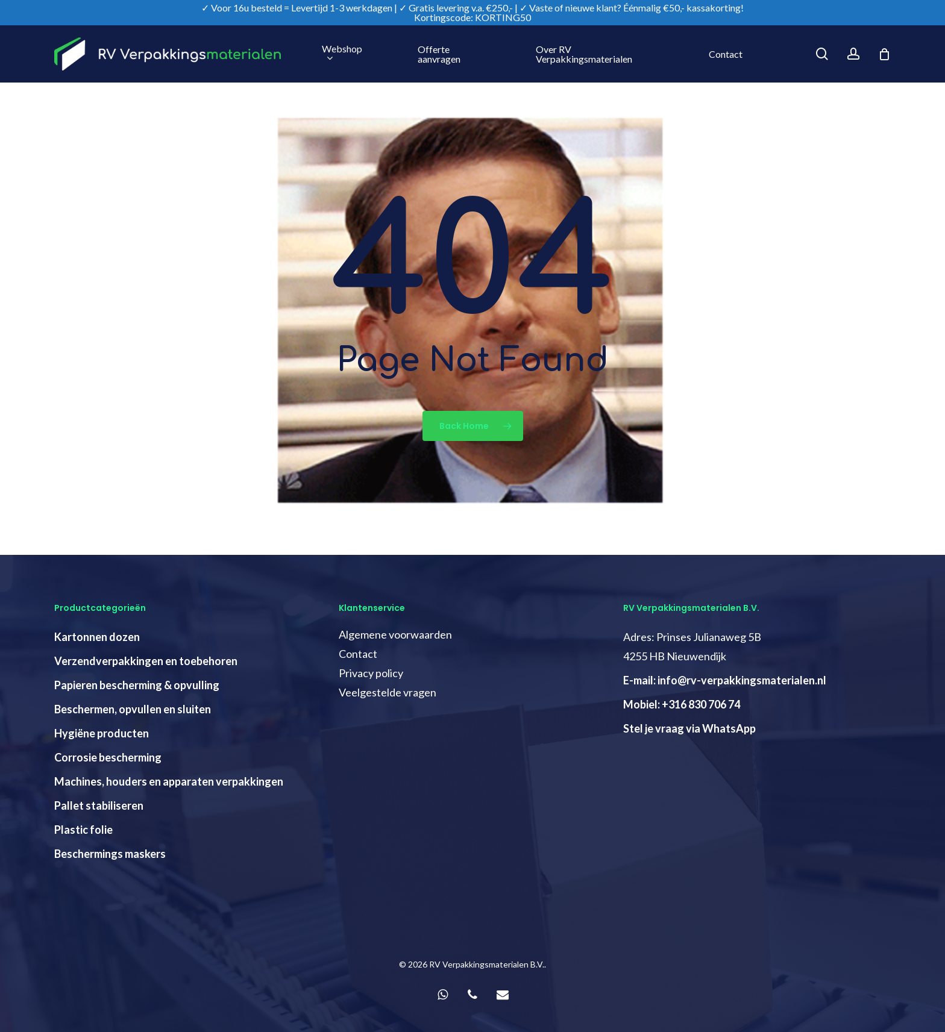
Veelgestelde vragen (387, 692)
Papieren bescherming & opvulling (136, 685)
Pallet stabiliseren (98, 805)
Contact (358, 653)
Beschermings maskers (110, 853)
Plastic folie (83, 829)
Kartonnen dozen (97, 636)
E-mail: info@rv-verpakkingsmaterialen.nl (724, 680)
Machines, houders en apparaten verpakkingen (168, 781)
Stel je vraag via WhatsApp (689, 728)
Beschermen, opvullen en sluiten (132, 709)
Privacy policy (371, 673)
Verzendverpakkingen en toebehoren (145, 661)
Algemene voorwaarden (395, 634)
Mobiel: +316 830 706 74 (681, 704)
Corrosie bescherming (108, 757)
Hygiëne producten (101, 733)
